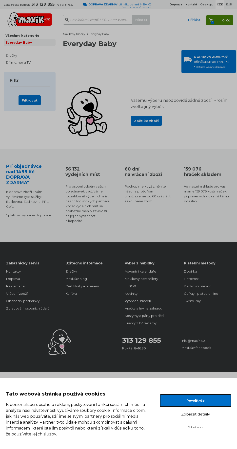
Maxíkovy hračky (74, 34)
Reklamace (15, 286)
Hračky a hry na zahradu (143, 308)
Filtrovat (30, 100)
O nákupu (207, 4)
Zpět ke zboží (146, 121)
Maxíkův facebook (196, 348)
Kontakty (13, 271)
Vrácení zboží (17, 293)
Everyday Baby (18, 42)
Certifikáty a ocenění (82, 286)
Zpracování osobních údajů (28, 308)
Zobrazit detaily (195, 414)
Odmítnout (195, 427)
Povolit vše (196, 400)
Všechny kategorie (22, 35)
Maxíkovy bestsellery (141, 279)
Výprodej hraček (138, 301)
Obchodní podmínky (23, 301)
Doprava (13, 279)
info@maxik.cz (193, 341)
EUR (229, 4)
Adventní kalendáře (140, 271)
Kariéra (71, 293)
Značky (11, 55)
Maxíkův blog (76, 279)
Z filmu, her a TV (18, 62)
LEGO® (131, 286)
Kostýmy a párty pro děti (144, 316)
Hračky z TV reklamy (141, 323)
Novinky (131, 293)
